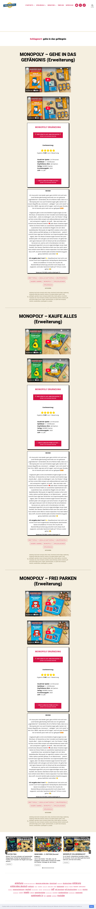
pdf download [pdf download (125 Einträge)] (59, 889)
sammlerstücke (49, 299)
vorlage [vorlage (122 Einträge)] (48, 896)
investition (64, 296)
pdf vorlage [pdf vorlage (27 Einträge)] (80, 889)
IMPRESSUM (69, 5)
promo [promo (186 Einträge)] (85, 889)
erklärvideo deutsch (39, 294)
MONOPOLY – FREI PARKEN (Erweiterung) (48, 581)
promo (39, 299)
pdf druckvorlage (33, 299)
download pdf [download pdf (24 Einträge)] (59, 883)
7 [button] (49, 867)
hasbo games (57, 296)
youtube (50, 301)
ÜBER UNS (61, 5)
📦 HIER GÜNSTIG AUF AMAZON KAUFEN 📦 (48, 135)
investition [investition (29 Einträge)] (40, 886)
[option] (19, 851)
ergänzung (65, 292)
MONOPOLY (48, 281)
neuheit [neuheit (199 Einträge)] (28, 889)
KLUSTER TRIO (11, 854)
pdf (67, 297)
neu (35, 297)
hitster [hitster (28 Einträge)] (36, 886)
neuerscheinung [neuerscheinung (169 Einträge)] (19, 889)
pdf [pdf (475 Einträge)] (52, 889)
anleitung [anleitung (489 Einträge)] (19, 883)
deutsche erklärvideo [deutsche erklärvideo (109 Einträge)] (42, 883)
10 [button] (53, 867)
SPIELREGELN (40, 5)
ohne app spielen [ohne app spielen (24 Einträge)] (35, 889)
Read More (9, 864)
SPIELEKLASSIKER (59, 281)
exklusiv (47, 294)
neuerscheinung (53, 297)
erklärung (31, 294)
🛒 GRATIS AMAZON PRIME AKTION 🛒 (48, 181)
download (53, 292)
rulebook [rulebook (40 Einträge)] (32, 892)
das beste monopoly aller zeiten (42, 292)
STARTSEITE (29, 5)
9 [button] (52, 867)
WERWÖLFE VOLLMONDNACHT (74, 854)
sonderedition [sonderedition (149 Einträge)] (63, 892)
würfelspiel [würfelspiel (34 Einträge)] (54, 895)
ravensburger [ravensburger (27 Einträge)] (15, 892)
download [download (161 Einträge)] (53, 883)
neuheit (59, 297)
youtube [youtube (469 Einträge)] (61, 895)
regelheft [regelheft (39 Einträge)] (21, 892)
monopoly (31, 297)
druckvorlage (59, 292)
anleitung (31, 292)
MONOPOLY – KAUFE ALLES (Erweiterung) (48, 319)
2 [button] (43, 867)
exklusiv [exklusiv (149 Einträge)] (31, 886)
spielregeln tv (44, 301)
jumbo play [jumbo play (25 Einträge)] (45, 886)
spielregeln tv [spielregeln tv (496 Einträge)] (37, 895)
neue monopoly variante (43, 297)
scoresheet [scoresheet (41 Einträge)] (55, 892)
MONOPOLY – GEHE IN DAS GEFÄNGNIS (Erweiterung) (48, 57)
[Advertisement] (48, 21)
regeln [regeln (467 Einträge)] (26, 892)
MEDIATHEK (51, 5)
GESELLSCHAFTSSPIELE (46, 278)
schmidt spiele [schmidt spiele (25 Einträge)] (49, 892)
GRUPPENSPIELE (61, 278)
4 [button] (46, 867)
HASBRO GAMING (36, 281)
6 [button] (48, 867)
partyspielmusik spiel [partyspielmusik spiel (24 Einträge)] (47, 889)
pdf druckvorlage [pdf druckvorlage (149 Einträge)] (71, 889)
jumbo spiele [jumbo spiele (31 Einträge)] (50, 886)
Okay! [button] (91, 906)
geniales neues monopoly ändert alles (44, 296)
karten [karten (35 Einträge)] (55, 886)
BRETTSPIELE (33, 278)
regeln (43, 299)
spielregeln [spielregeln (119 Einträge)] (78, 892)
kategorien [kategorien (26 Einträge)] (67, 886)
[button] (82, 906)
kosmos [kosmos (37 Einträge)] (71, 886)
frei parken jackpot (54, 294)
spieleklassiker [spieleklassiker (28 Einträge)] (72, 892)
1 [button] (42, 867)
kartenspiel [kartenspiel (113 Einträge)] (60, 886)
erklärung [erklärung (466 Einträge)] (76, 883)
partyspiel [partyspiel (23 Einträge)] (40, 889)
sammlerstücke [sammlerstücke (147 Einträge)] (40, 892)
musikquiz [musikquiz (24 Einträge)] (10, 889)
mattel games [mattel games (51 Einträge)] (82, 886)
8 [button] (51, 867)
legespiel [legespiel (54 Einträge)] (75, 886)
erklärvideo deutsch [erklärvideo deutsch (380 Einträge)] (18, 886)
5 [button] (47, 867)
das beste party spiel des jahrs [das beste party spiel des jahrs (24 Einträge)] (29, 883)
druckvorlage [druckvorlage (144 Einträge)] (67, 883)
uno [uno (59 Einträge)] (45, 896)
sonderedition (37, 301)
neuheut (64, 297)
